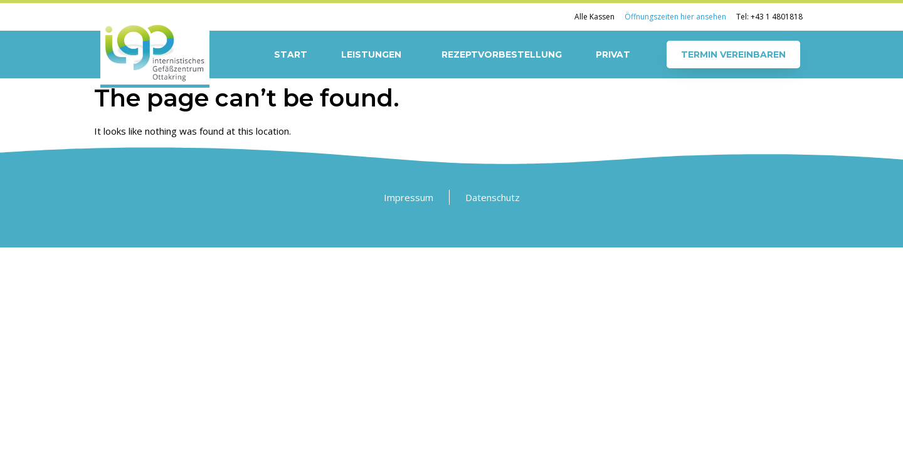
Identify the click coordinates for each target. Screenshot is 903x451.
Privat (613, 54)
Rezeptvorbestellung (501, 54)
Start (290, 54)
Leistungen (374, 54)
